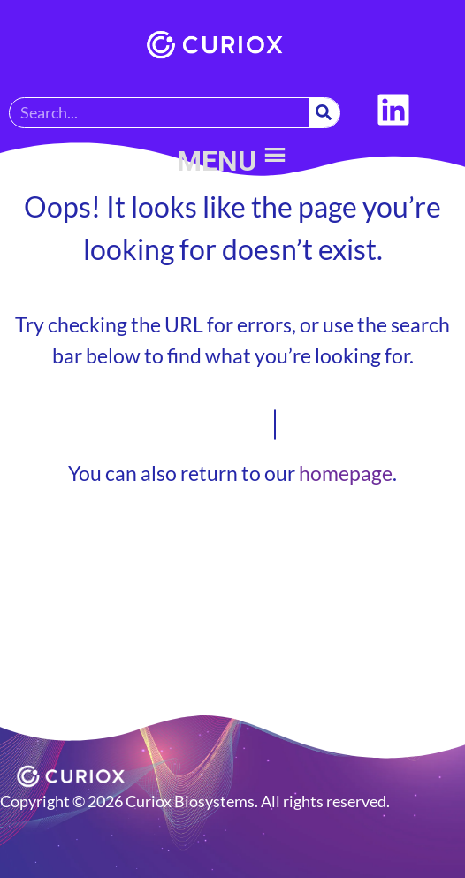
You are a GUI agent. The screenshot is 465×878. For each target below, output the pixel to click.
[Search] (324, 112)
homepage (346, 473)
